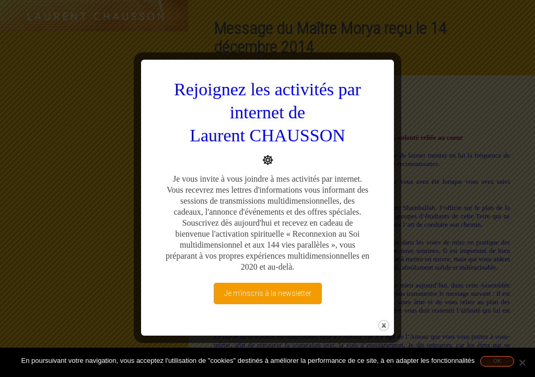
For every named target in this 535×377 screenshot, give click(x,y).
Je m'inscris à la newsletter (267, 293)
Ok (497, 361)
